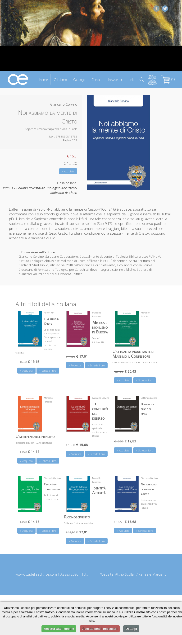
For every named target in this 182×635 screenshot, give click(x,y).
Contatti (96, 79)
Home (43, 79)
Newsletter (115, 79)
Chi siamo (60, 79)
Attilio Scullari (125, 574)
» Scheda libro (47, 370)
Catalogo (79, 79)
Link (130, 79)
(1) (168, 79)
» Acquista (68, 171)
